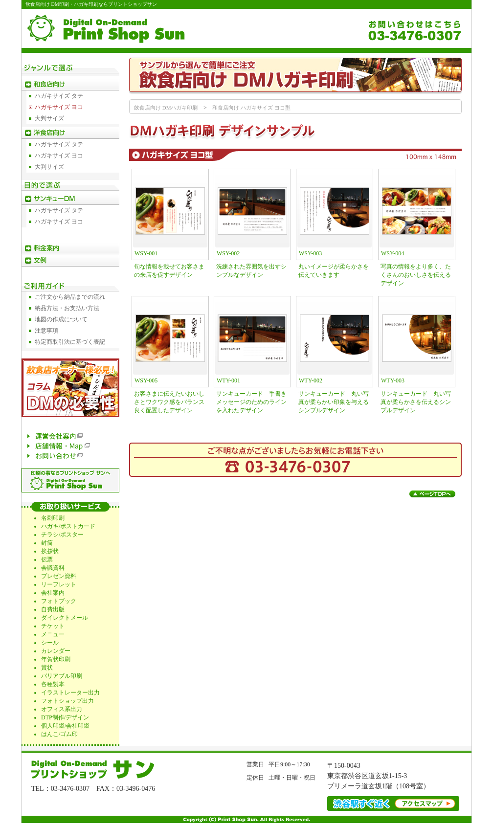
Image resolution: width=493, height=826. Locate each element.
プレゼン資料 (58, 576)
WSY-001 (145, 253)
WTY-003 (392, 380)
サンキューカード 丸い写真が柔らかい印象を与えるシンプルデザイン (333, 402)
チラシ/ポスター (62, 534)
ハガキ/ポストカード (68, 526)
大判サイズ (49, 118)
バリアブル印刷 (61, 675)
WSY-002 (228, 253)
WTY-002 (310, 380)
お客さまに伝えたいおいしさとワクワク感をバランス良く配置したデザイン (169, 402)
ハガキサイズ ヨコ (59, 107)
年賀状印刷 (55, 659)
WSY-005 (145, 380)
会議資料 (53, 567)
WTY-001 (228, 380)
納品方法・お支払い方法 (67, 308)
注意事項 (46, 330)
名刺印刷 (53, 517)
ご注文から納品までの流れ (70, 296)
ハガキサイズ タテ (59, 95)
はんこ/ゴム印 (59, 734)
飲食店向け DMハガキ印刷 (166, 108)
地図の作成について (61, 319)
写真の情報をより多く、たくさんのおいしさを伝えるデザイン (416, 275)
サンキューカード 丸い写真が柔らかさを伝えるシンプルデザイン (416, 402)
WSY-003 (310, 253)
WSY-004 (392, 253)
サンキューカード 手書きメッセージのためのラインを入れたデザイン (251, 402)
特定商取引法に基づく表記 (70, 341)
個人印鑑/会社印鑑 (65, 725)
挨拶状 (50, 551)
